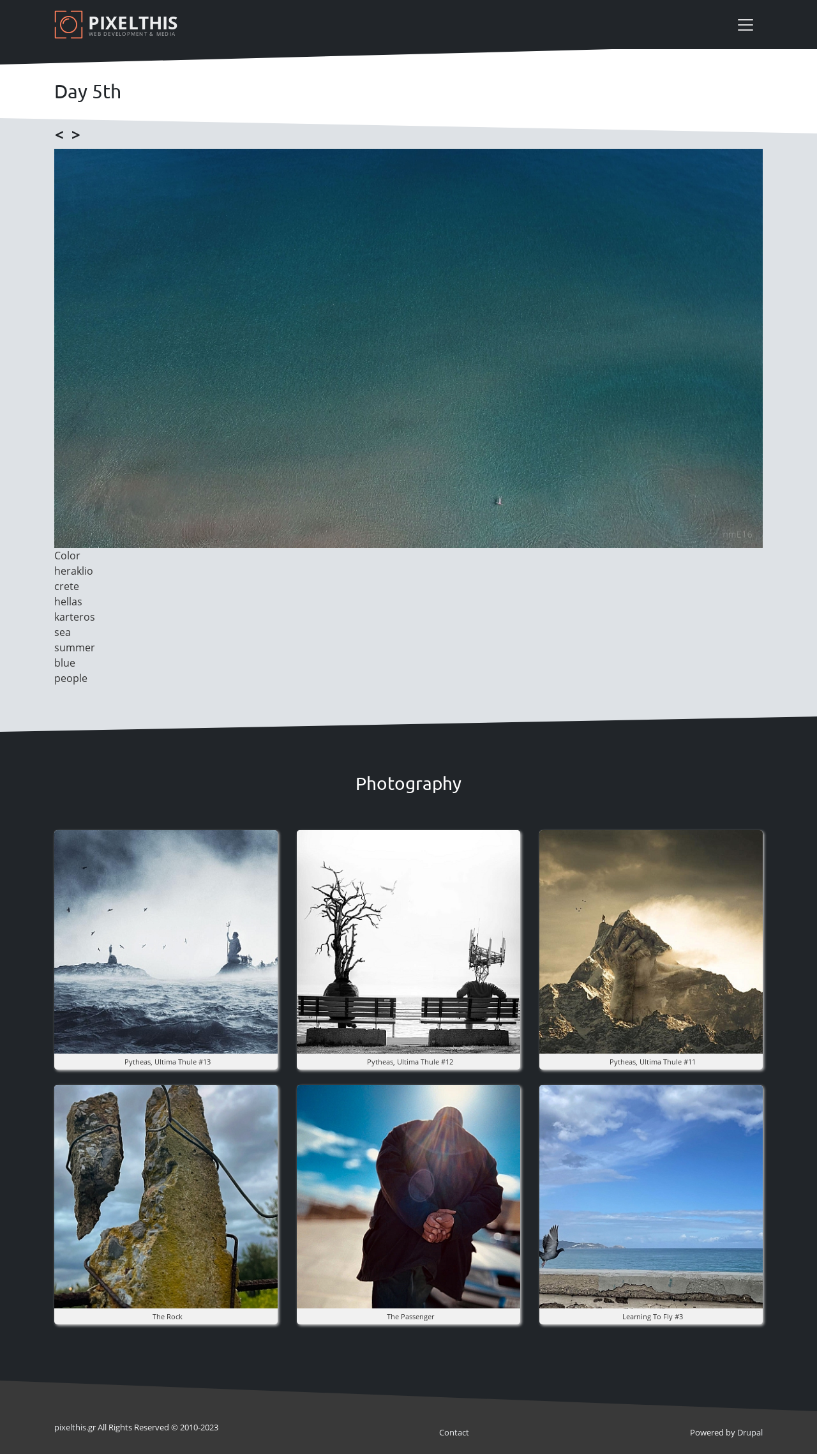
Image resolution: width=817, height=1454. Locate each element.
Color (67, 556)
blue (64, 663)
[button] (166, 941)
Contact (454, 1432)
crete (66, 586)
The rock (168, 1316)
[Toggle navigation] (745, 25)
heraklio (73, 571)
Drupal (750, 1432)
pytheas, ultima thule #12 (410, 1061)
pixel (70, 1427)
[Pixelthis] (118, 24)
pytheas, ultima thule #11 (653, 1061)
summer (74, 647)
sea (62, 632)
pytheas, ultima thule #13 (167, 1061)
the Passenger (410, 1316)
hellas (68, 601)
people (70, 678)
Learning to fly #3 (652, 1316)
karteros (74, 617)
